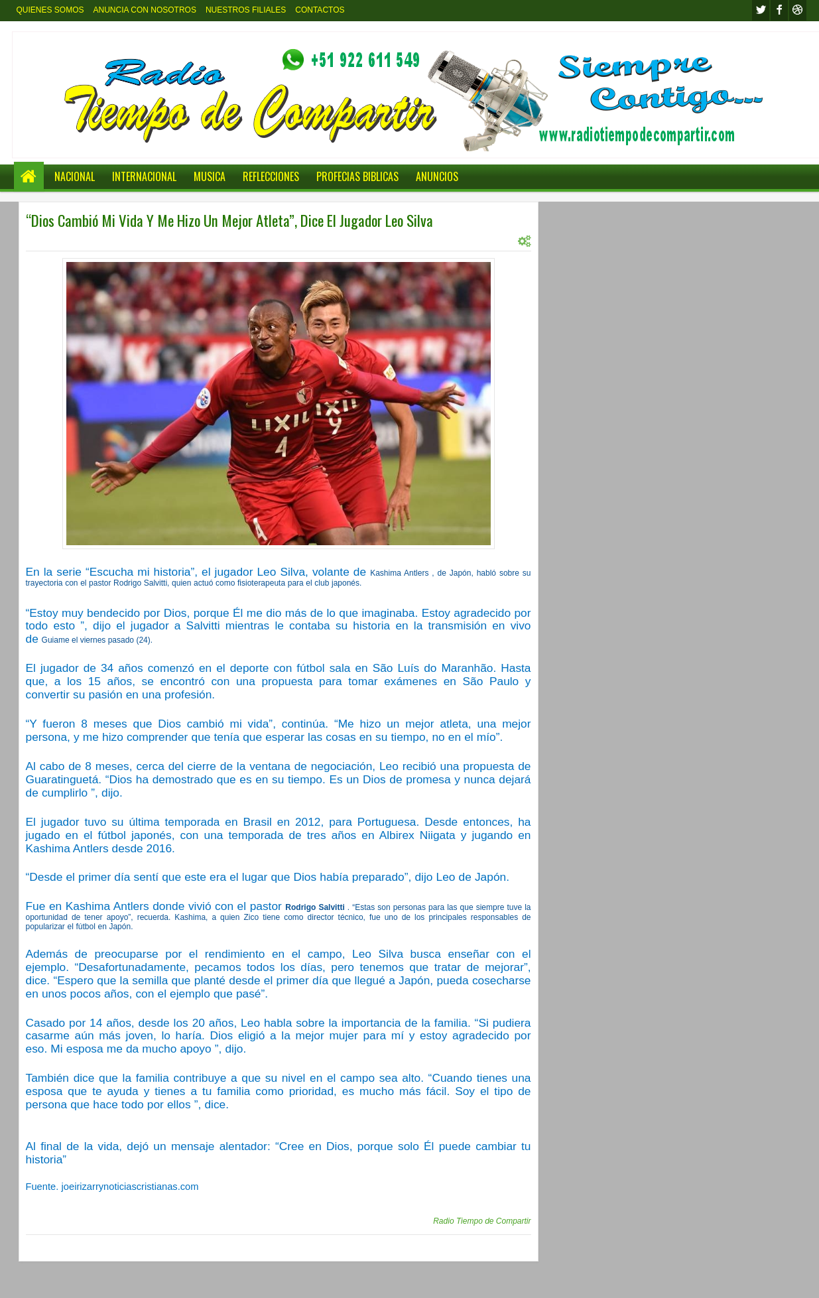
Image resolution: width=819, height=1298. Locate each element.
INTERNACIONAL (144, 176)
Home (29, 177)
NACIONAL (74, 176)
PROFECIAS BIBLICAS (357, 176)
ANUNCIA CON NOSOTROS (145, 10)
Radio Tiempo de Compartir (482, 1221)
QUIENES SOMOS (50, 10)
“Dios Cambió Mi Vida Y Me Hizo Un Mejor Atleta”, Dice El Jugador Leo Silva (229, 220)
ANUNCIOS (437, 176)
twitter (760, 10)
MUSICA (209, 176)
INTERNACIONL (158, 240)
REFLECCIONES (271, 176)
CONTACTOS (319, 10)
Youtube (797, 10)
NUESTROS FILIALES (246, 10)
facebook (779, 10)
